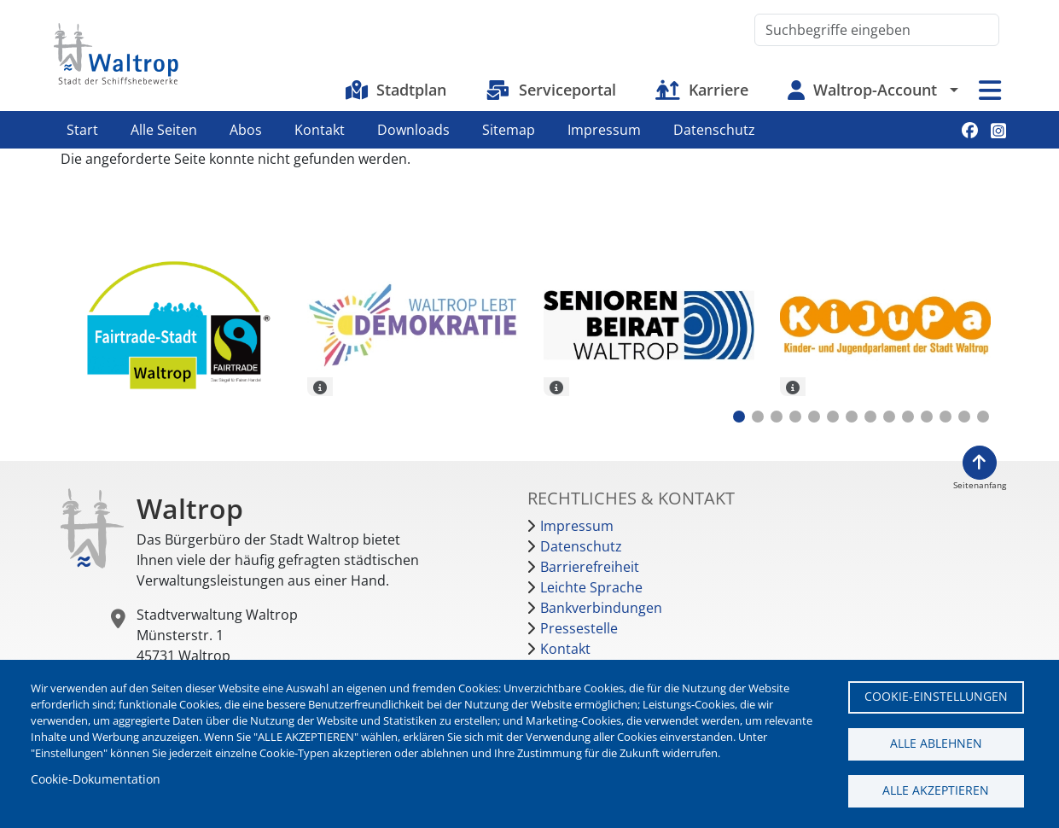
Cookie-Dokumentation (95, 779)
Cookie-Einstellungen (936, 696)
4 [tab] (795, 417)
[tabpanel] (176, 327)
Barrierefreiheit (589, 566)
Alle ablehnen (936, 743)
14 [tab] (983, 417)
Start (82, 129)
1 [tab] (739, 417)
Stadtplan (411, 89)
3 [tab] (777, 417)
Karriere (718, 89)
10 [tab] (908, 417)
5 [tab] (814, 417)
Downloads (413, 129)
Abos (246, 129)
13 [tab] (964, 417)
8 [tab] (870, 417)
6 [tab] (833, 417)
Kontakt (319, 129)
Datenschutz (714, 129)
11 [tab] (927, 417)
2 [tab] (758, 417)
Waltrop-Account (875, 89)
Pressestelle (579, 628)
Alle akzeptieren (935, 790)
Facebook (970, 130)
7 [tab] (852, 417)
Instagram (998, 130)
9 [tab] (889, 417)
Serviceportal (567, 89)
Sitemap (508, 129)
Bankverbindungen (601, 607)
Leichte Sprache (591, 587)
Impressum (604, 129)
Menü (990, 90)
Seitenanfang (979, 485)
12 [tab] (945, 417)
